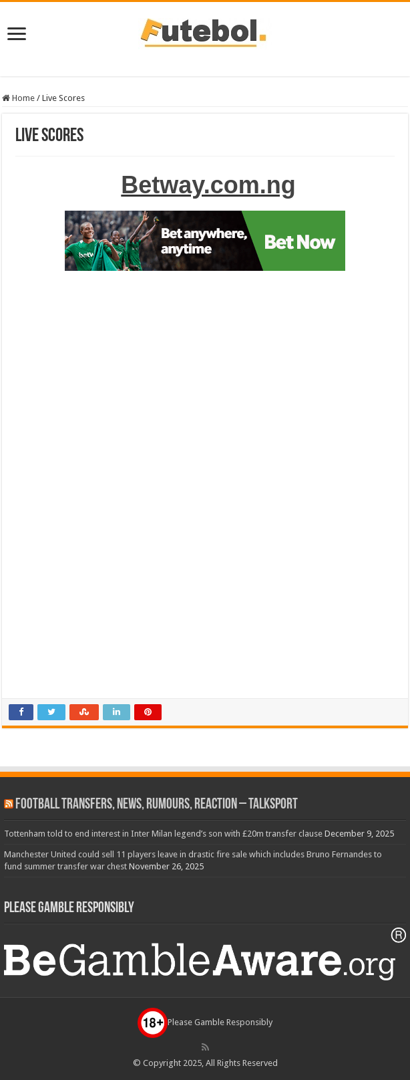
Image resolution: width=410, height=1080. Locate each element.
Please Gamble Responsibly (205, 1022)
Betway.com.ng (208, 185)
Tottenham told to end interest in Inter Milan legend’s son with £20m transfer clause (163, 834)
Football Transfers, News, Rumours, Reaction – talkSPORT (156, 805)
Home (18, 98)
